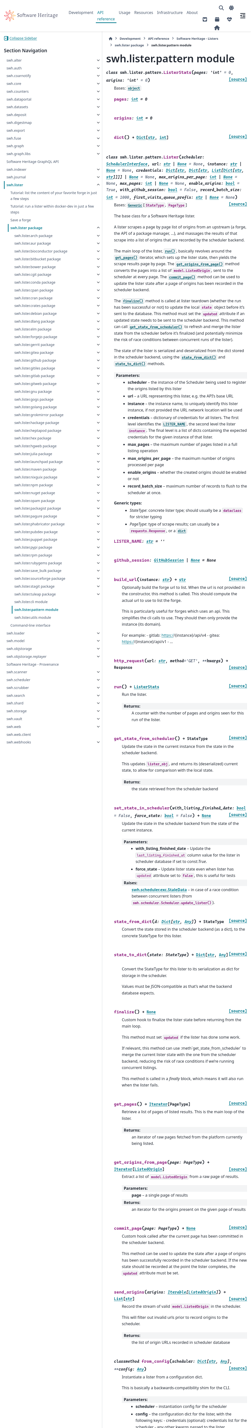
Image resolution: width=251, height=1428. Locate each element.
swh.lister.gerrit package (27, 417)
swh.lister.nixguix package (28, 637)
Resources (143, 12)
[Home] (71, 38)
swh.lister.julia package (25, 596)
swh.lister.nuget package (27, 665)
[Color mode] (231, 8)
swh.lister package (26, 233)
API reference (106, 16)
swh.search (15, 946)
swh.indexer (16, 169)
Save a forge (20, 226)
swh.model (15, 891)
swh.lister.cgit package (32, 303)
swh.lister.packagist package (30, 692)
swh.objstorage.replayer (26, 907)
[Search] (221, 8)
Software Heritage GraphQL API (32, 161)
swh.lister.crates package (27, 355)
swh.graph (15, 146)
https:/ (128, 537)
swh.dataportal (18, 99)
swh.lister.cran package (26, 341)
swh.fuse (13, 138)
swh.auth (14, 68)
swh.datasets (17, 107)
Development (81, 12)
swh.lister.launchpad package (31, 610)
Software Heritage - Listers (158, 38)
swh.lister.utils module (32, 868)
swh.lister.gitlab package (27, 472)
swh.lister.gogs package (26, 507)
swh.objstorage (19, 899)
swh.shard (14, 954)
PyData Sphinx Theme (214, 1416)
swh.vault (14, 969)
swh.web (13, 977)
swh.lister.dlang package (27, 382)
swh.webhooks (18, 993)
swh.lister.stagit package (27, 828)
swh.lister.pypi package (26, 760)
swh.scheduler (18, 930)
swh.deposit (16, 114)
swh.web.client (18, 985)
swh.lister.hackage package (29, 548)
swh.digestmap (19, 122)
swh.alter (14, 60)
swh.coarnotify (18, 75)
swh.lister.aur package (32, 255)
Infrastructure (170, 12)
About (192, 12)
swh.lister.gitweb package (28, 485)
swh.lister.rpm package (25, 773)
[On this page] (242, 16)
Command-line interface (30, 876)
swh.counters (17, 91)
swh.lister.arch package (26, 244)
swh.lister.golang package (28, 521)
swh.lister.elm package (32, 393)
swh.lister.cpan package (26, 328)
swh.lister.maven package (28, 624)
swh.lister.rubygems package (30, 787)
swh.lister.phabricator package (32, 719)
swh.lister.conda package (27, 314)
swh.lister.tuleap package (27, 842)
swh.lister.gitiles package (27, 458)
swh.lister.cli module (31, 852)
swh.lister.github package (27, 444)
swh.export (15, 130)
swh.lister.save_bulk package (30, 801)
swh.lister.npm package (26, 651)
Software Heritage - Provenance (32, 915)
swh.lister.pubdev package (28, 733)
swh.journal (16, 177)
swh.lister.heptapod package (30, 561)
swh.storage (16, 961)
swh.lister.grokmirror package (31, 534)
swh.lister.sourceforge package (32, 814)
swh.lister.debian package (28, 369)
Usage (124, 12)
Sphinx (37, 1421)
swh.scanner (16, 922)
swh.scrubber (17, 938)
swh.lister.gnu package (33, 496)
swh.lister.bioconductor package (32, 266)
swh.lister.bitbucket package (30, 279)
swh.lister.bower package (27, 293)
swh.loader (15, 883)
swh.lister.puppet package (28, 746)
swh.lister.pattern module (36, 860)
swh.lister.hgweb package (28, 583)
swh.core (13, 83)
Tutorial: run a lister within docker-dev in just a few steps (34, 215)
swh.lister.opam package (27, 678)
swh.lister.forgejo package (28, 404)
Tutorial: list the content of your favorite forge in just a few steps (32, 198)
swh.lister (14, 185)
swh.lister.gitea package (26, 431)
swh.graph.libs (18, 153)
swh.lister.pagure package (28, 706)
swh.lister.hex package (32, 572)
